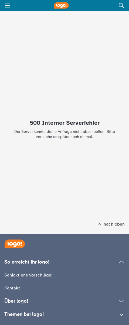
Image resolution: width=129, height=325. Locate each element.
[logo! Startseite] (64, 5)
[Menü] (7, 5)
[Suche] (121, 5)
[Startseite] (14, 243)
